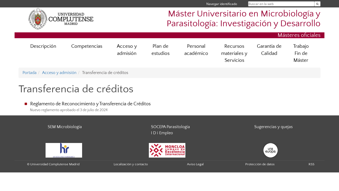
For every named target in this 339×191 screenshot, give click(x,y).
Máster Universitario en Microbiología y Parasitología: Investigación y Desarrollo (243, 19)
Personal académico (196, 50)
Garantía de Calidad (269, 50)
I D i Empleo (162, 133)
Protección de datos (260, 164)
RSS (311, 164)
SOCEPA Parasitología (170, 126)
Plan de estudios (160, 50)
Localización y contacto (131, 164)
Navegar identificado (221, 4)
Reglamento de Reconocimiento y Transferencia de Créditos (90, 104)
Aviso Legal (195, 164)
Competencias (86, 46)
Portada (30, 72)
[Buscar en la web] (317, 3)
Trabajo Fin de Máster (301, 53)
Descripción (43, 46)
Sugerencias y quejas (273, 126)
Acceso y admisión (127, 50)
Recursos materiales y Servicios (234, 53)
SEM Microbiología (65, 126)
